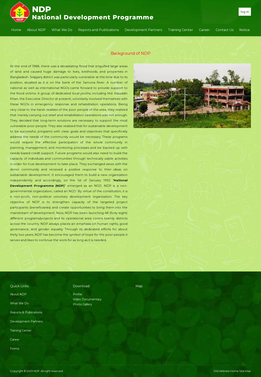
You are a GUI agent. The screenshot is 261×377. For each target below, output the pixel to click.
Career (14, 339)
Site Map (245, 371)
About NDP (18, 294)
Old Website (221, 371)
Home (234, 371)
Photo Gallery (82, 304)
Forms (14, 348)
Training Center (20, 330)
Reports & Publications (26, 312)
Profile (77, 294)
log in (245, 12)
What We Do (19, 303)
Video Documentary (87, 299)
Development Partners (26, 321)
